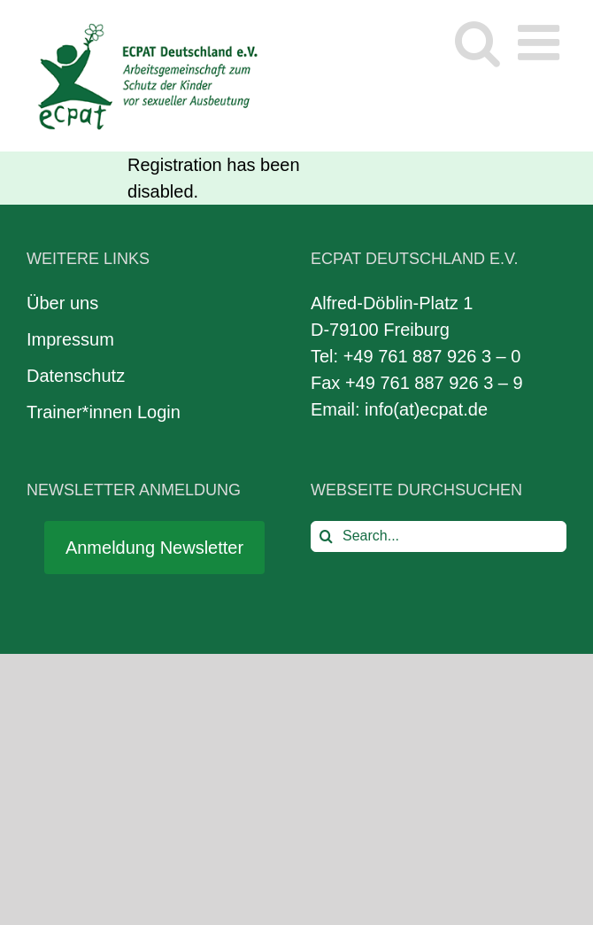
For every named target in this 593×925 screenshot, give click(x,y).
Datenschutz (76, 375)
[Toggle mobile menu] (542, 42)
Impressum (70, 339)
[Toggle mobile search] (477, 42)
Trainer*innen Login (104, 412)
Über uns (62, 303)
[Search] (326, 536)
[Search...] (438, 536)
